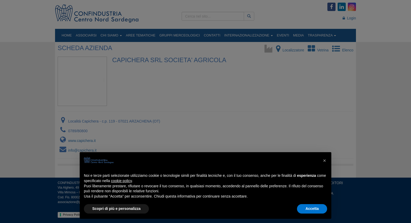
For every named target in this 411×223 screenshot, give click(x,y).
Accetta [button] (312, 208)
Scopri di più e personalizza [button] (116, 208)
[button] (324, 160)
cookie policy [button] (121, 181)
